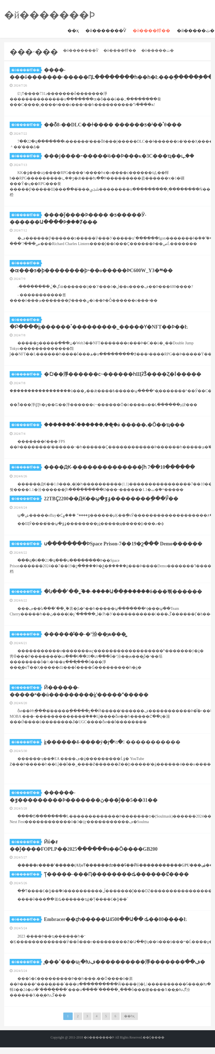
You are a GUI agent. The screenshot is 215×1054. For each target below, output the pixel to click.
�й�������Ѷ (105, 30)
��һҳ (129, 1016)
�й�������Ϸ (49, 14)
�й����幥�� (152, 30)
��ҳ (73, 30)
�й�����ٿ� (157, 50)
